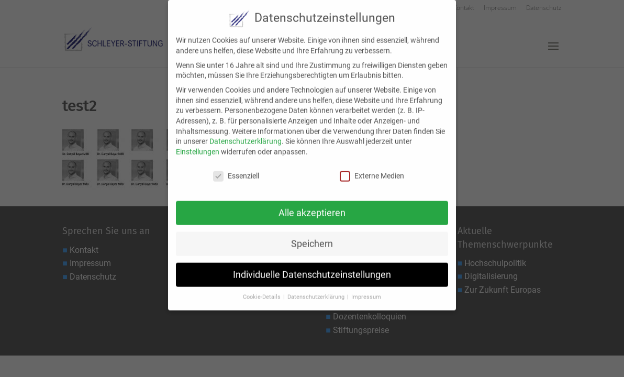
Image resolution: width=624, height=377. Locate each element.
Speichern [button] (312, 237)
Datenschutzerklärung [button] (316, 290)
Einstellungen (197, 145)
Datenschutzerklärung (245, 135)
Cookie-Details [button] (262, 290)
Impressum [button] (366, 290)
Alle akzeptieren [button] (312, 207)
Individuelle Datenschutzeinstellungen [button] (312, 268)
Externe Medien (372, 170)
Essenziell (236, 170)
